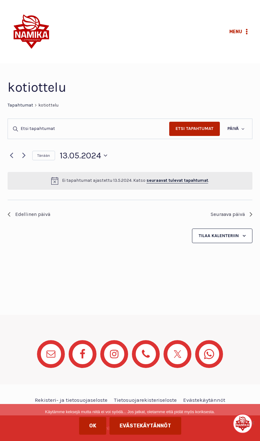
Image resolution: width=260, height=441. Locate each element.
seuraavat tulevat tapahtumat (177, 180)
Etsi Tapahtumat (195, 128)
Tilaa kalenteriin (219, 235)
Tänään (43, 155)
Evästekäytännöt (204, 400)
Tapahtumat (20, 105)
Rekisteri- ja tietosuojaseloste (71, 400)
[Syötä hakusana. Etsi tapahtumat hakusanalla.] (88, 129)
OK (92, 426)
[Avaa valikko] (239, 32)
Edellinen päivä (29, 214)
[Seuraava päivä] (24, 155)
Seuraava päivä (231, 214)
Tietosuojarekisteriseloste (145, 400)
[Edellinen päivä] (11, 155)
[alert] (130, 181)
